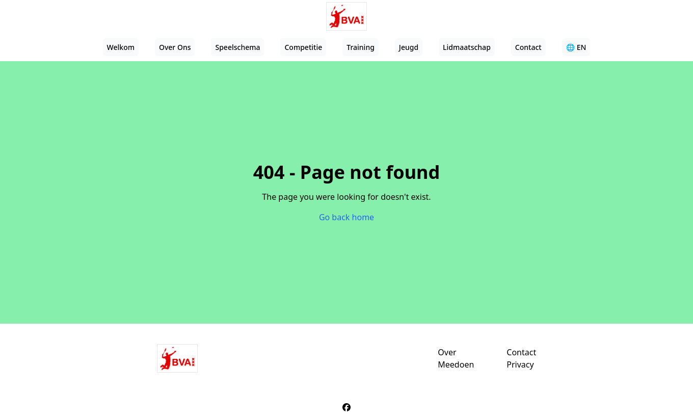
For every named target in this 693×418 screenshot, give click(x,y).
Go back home (346, 217)
